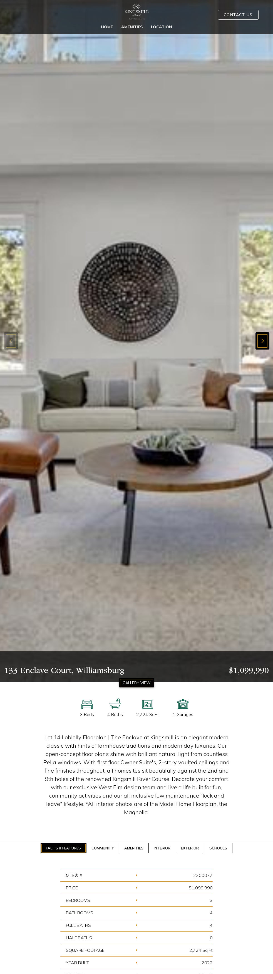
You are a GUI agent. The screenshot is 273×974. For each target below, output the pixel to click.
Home (107, 26)
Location (161, 26)
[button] (262, 341)
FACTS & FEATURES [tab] (63, 848)
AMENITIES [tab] (133, 848)
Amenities (132, 26)
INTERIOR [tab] (162, 848)
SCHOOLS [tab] (218, 848)
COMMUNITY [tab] (102, 848)
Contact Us (238, 14)
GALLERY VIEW (137, 682)
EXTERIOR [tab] (190, 848)
